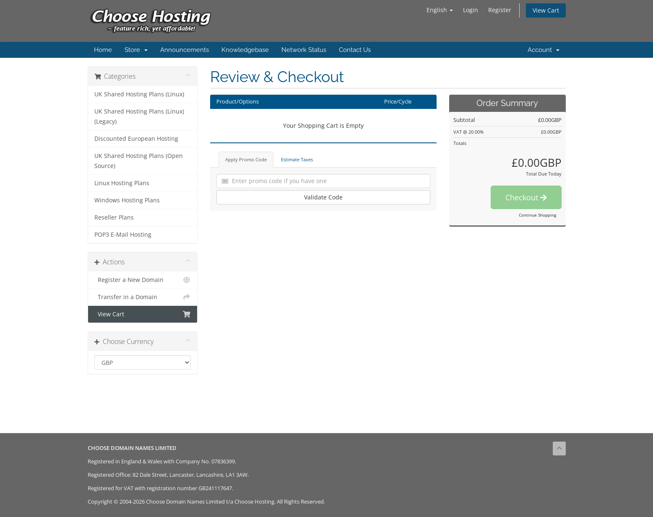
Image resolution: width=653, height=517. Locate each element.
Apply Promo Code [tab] (246, 159)
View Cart (546, 10)
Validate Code (323, 197)
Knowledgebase (245, 50)
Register (499, 10)
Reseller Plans (114, 217)
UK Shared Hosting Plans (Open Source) (138, 161)
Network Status (303, 50)
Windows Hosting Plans (127, 200)
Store (136, 50)
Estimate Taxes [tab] (297, 159)
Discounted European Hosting (136, 138)
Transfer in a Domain (142, 297)
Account (543, 50)
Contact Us (355, 50)
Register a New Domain (142, 280)
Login (470, 10)
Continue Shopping (537, 215)
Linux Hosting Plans (121, 183)
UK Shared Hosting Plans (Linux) (139, 94)
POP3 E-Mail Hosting (122, 234)
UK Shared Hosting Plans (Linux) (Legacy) (139, 116)
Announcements (184, 50)
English (440, 10)
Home (103, 50)
